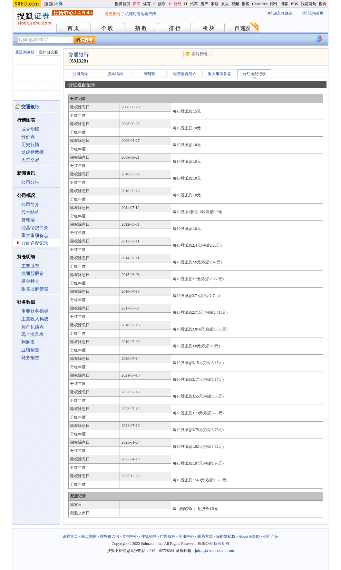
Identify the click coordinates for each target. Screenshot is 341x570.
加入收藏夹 (282, 13)
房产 (204, 4)
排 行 (174, 28)
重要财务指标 (34, 311)
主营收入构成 (34, 319)
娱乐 (162, 4)
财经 (177, 4)
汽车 (194, 4)
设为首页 (316, 13)
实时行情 (199, 54)
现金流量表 (32, 334)
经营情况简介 (34, 227)
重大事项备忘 (34, 235)
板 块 (208, 28)
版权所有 (221, 543)
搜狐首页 (122, 4)
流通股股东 (32, 273)
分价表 (28, 136)
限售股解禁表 (34, 289)
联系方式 (205, 536)
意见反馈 (112, 14)
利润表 (28, 342)
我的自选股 (48, 52)
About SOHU (249, 536)
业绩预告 (30, 350)
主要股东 (30, 265)
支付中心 (130, 536)
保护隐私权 (225, 536)
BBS (294, 4)
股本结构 (30, 212)
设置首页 (70, 536)
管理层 (28, 220)
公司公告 (30, 182)
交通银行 (78, 54)
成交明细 (30, 129)
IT (186, 4)
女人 (225, 4)
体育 (147, 4)
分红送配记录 (34, 243)
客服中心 (186, 536)
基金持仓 (30, 281)
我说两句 (308, 4)
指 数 (141, 28)
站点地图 (89, 536)
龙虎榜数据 (32, 152)
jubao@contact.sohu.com (214, 550)
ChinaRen (260, 4)
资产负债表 (32, 326)
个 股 (107, 28)
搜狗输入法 (109, 536)
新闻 (137, 4)
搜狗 (322, 4)
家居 (215, 4)
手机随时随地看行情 (138, 14)
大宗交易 (30, 160)
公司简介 (30, 204)
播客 (245, 4)
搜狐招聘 (149, 536)
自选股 (242, 28)
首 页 (73, 28)
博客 (284, 4)
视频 (235, 4)
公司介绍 (270, 536)
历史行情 (30, 144)
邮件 (274, 4)
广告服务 (167, 536)
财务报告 (30, 357)
